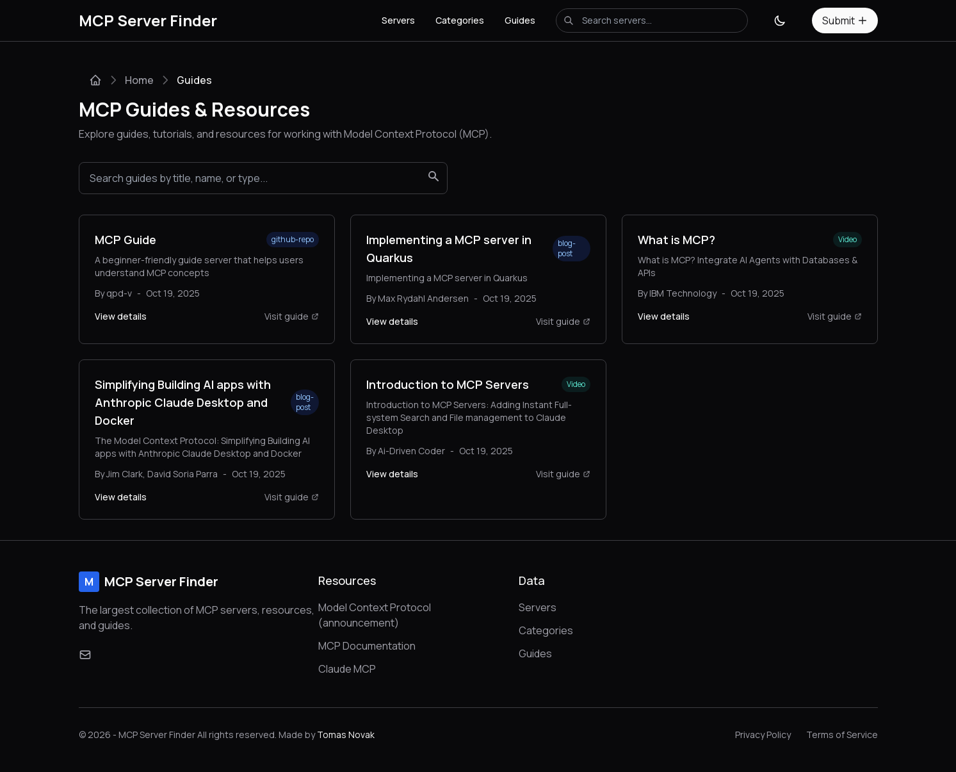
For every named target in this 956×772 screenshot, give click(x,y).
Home (139, 80)
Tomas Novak (346, 734)
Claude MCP (347, 669)
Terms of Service (842, 734)
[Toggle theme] (779, 20)
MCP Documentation (367, 646)
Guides (520, 20)
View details (121, 316)
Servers (398, 20)
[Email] (85, 654)
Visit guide (291, 316)
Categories (459, 20)
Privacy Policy (763, 734)
